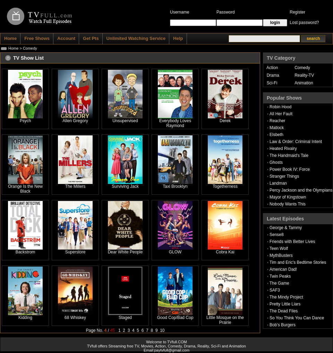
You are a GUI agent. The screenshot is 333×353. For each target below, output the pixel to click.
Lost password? (304, 22)
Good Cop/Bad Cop (175, 317)
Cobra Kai (225, 252)
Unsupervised (125, 120)
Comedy (302, 67)
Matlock (277, 127)
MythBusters (281, 255)
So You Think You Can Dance (297, 318)
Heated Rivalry (283, 148)
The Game (279, 283)
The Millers (75, 186)
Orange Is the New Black (25, 189)
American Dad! (283, 269)
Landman (278, 183)
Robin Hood (280, 106)
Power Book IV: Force (290, 169)
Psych (25, 120)
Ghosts (276, 162)
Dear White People (125, 252)
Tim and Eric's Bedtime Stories (298, 262)
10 (162, 330)
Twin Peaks (280, 276)
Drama (273, 75)
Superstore (75, 252)
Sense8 (277, 234)
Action (272, 67)
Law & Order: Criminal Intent (296, 141)
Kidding (25, 317)
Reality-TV (304, 75)
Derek (225, 120)
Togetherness (225, 186)
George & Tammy (286, 227)
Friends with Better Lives (292, 241)
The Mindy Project (286, 297)
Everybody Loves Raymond (175, 123)
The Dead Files (284, 311)
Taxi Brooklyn (175, 186)
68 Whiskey (75, 317)
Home (13, 48)
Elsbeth (276, 134)
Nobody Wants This (288, 204)
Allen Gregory (75, 120)
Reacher (277, 120)
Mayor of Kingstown (288, 197)
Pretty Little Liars (285, 304)
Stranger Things (284, 176)
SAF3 (275, 290)
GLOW (175, 252)
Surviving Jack (125, 186)
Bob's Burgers (283, 324)
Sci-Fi (272, 83)
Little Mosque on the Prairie (225, 320)
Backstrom (25, 252)
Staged (125, 317)
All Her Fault (281, 113)
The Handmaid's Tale (289, 155)
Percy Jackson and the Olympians (301, 190)
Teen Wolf (279, 248)
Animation (303, 83)
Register (297, 12)
